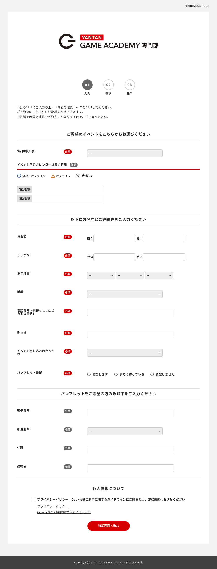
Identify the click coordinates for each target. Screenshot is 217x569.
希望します (100, 374)
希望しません (165, 374)
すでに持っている (131, 374)
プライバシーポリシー (52, 506)
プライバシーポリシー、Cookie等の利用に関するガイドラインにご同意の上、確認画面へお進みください (111, 499)
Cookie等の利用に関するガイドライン (64, 512)
